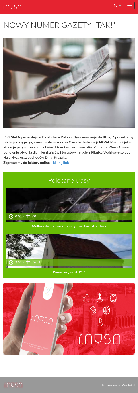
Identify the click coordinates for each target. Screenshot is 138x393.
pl (115, 5)
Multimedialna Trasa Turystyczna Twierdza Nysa (69, 226)
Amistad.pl (128, 385)
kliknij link (61, 162)
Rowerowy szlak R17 (69, 272)
